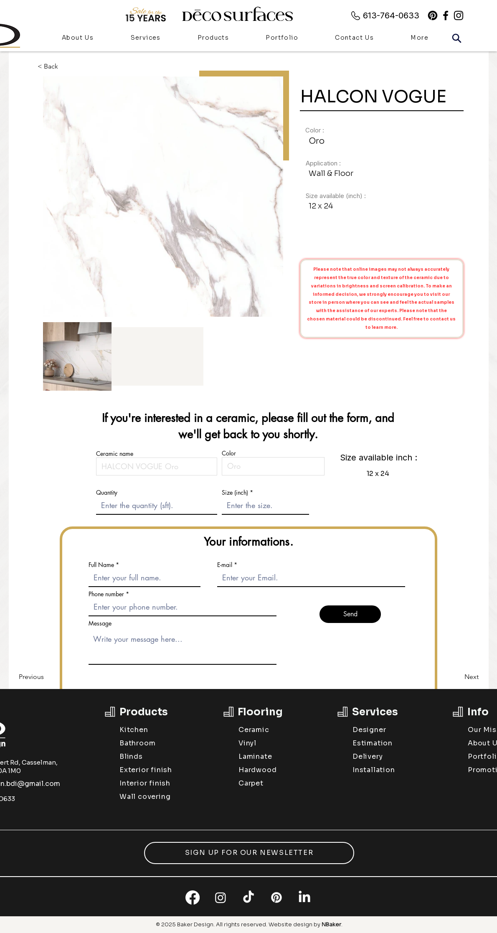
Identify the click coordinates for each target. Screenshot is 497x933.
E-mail (224, 565)
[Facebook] (192, 897)
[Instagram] (220, 897)
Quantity (106, 493)
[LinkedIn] (304, 897)
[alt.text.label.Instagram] (458, 15)
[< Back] (54, 66)
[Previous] (46, 677)
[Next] (458, 677)
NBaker (331, 924)
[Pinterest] (432, 15)
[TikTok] (248, 897)
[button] (213, 38)
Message (100, 623)
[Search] (456, 38)
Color (229, 453)
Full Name (101, 565)
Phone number (106, 594)
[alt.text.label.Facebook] (445, 15)
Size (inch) (235, 493)
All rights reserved (241, 924)
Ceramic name (114, 454)
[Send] (350, 614)
